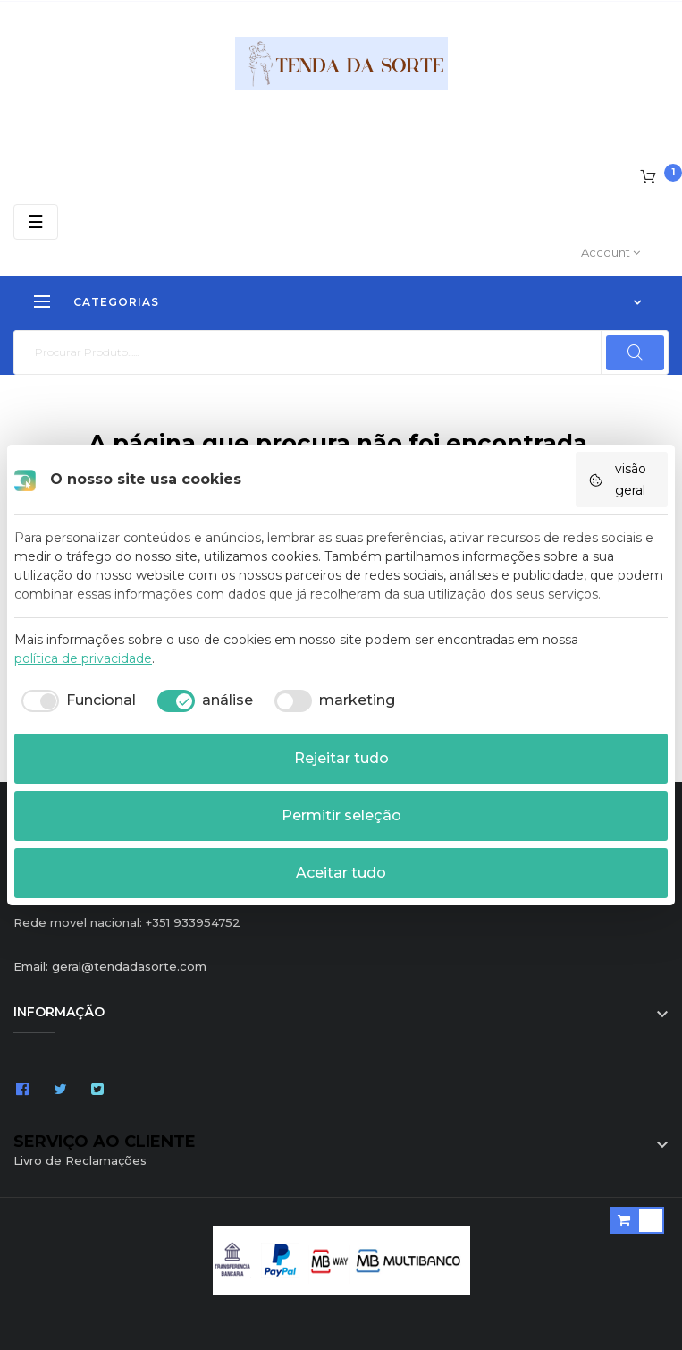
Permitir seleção (341, 815)
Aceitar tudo (341, 872)
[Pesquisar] (341, 352)
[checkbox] (75, 700)
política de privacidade (83, 658)
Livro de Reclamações (80, 1160)
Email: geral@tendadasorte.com (109, 966)
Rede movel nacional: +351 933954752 (126, 922)
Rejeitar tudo (341, 758)
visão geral (617, 479)
